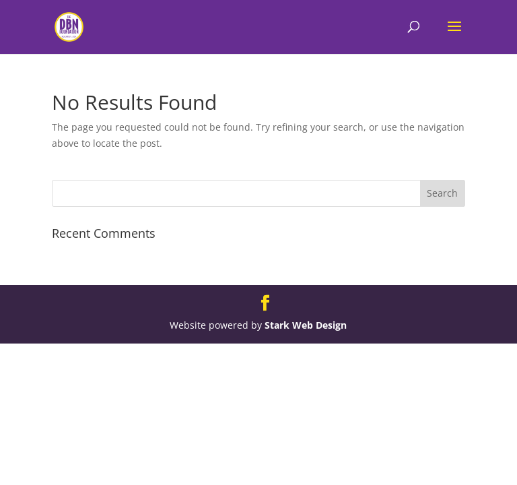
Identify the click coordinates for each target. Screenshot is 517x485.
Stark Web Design (306, 325)
